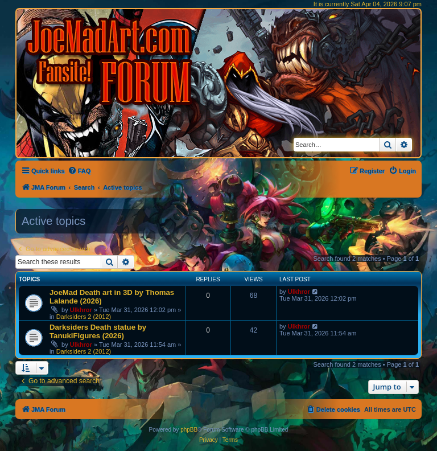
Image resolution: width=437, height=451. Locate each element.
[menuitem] (79, 171)
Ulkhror (81, 309)
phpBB (188, 430)
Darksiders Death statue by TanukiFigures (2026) (98, 331)
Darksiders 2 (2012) (84, 316)
